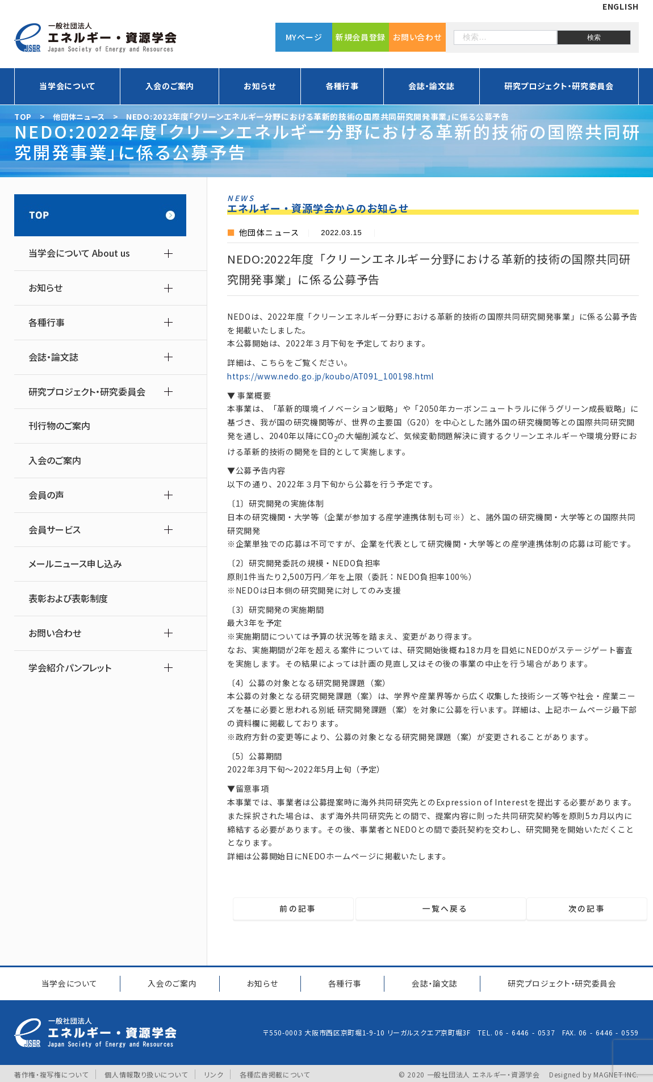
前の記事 (294, 908)
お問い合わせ (417, 37)
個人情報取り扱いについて (145, 1072)
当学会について (67, 85)
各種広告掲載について (275, 1072)
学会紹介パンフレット (69, 667)
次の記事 (590, 908)
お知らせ (259, 85)
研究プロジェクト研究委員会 (560, 982)
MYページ (304, 37)
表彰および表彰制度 (68, 598)
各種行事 (342, 85)
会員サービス (54, 529)
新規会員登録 (361, 37)
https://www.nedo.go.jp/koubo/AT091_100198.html (333, 376)
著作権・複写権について (51, 1072)
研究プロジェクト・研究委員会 (559, 85)
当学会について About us (79, 253)
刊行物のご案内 (59, 425)
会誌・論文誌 (431, 85)
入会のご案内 (169, 85)
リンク (214, 1072)
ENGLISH (620, 6)
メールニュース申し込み (75, 563)
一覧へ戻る (440, 908)
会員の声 (46, 495)
